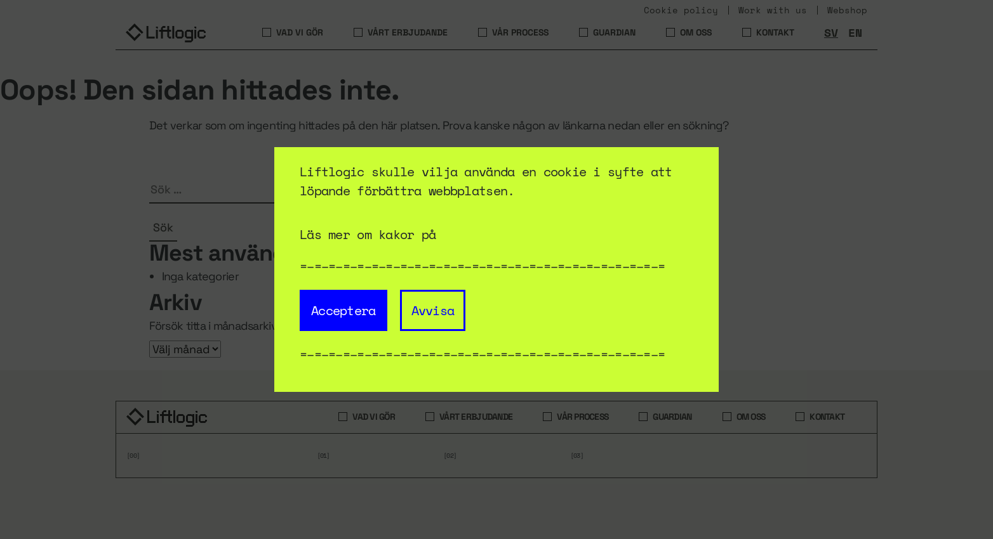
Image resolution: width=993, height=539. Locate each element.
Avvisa (433, 310)
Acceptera (343, 310)
